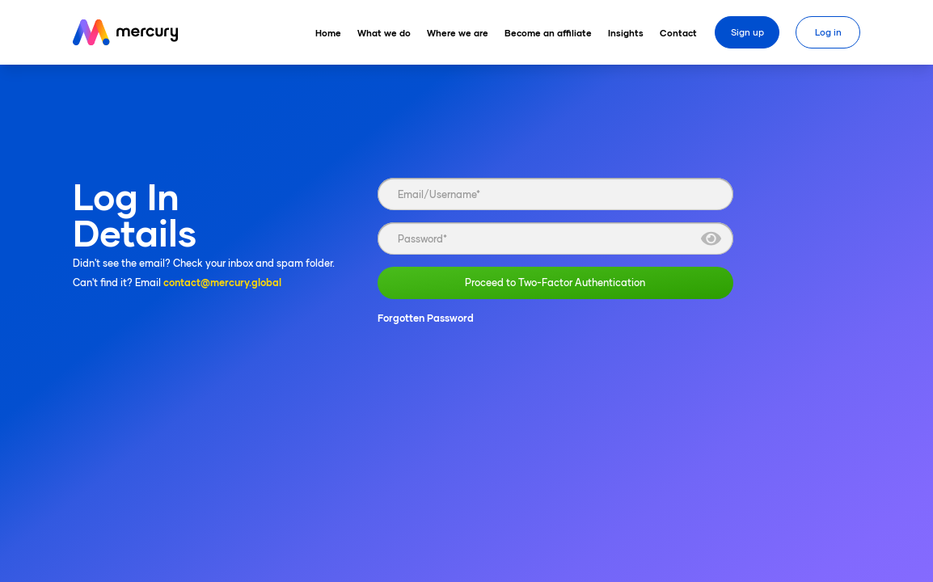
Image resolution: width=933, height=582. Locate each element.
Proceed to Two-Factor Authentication (555, 283)
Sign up (747, 32)
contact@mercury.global (222, 282)
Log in (828, 32)
